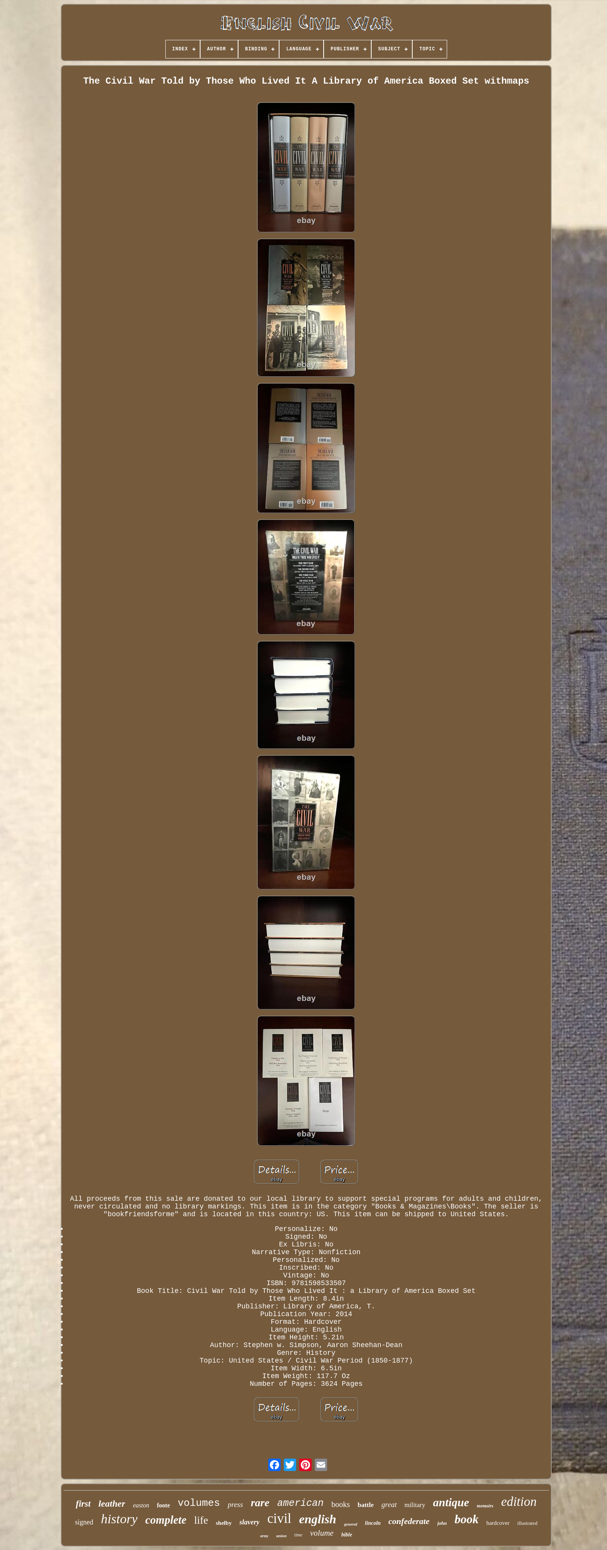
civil (279, 1518)
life (201, 1520)
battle (366, 1505)
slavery (249, 1522)
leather (111, 1504)
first (83, 1504)
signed (84, 1522)
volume (322, 1533)
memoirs (485, 1506)
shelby (224, 1523)
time (298, 1535)
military (415, 1505)
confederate (408, 1521)
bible (346, 1535)
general (350, 1524)
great (388, 1504)
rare (260, 1503)
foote (163, 1505)
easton (141, 1505)
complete (165, 1520)
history (119, 1519)
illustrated (527, 1523)
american (300, 1503)
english (317, 1519)
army (264, 1536)
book (466, 1519)
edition (519, 1502)
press (235, 1504)
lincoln (373, 1523)
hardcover (497, 1523)
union (281, 1535)
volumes (199, 1503)
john (442, 1523)
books (340, 1504)
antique (451, 1502)
